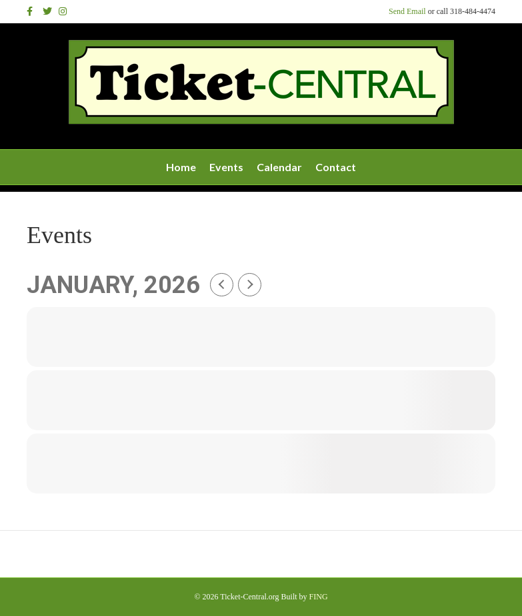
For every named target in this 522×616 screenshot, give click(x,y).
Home (181, 166)
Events (226, 166)
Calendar (279, 166)
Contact (335, 166)
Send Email (407, 11)
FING (318, 596)
